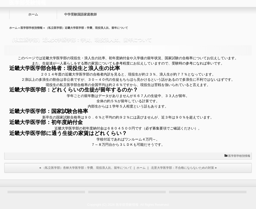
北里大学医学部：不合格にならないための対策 (182, 168)
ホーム (33, 14)
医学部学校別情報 (31, 27)
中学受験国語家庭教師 (80, 14)
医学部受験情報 (127, 204)
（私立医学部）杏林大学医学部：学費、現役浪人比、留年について (87, 168)
